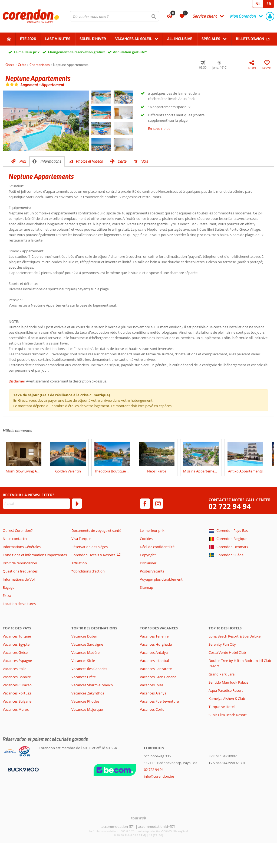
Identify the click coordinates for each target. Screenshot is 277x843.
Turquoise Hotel (222, 706)
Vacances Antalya (154, 652)
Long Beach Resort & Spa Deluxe (234, 636)
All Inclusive (179, 38)
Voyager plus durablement (161, 579)
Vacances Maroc (16, 709)
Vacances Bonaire (17, 676)
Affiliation (79, 563)
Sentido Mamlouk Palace (228, 682)
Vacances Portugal (17, 693)
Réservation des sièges (89, 546)
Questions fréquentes (20, 571)
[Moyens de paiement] (22, 769)
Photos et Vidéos (89, 161)
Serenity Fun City (222, 644)
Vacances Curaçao (17, 685)
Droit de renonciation (20, 563)
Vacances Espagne (17, 660)
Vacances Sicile (83, 660)
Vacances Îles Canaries (89, 668)
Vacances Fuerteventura (159, 701)
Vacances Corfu (152, 709)
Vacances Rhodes (85, 701)
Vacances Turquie (17, 636)
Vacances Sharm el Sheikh (92, 685)
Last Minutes (57, 38)
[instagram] (158, 503)
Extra (7, 595)
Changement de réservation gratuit (76, 52)
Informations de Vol (19, 579)
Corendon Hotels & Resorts (93, 554)
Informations (51, 161)
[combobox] (114, 16)
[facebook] (145, 503)
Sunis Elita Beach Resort (228, 714)
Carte (122, 161)
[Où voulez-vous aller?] (114, 16)
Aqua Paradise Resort (226, 690)
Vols (144, 161)
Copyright (148, 554)
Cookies (146, 538)
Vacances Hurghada (156, 644)
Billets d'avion (250, 38)
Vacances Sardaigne (87, 644)
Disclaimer (17, 381)
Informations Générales (22, 546)
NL (257, 3)
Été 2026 (28, 38)
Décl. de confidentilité (157, 546)
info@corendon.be (159, 776)
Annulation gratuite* (130, 52)
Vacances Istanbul (154, 660)
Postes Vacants (152, 571)
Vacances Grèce (15, 652)
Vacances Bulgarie (17, 701)
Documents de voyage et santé (96, 530)
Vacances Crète (83, 676)
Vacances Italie (14, 668)
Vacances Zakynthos (87, 693)
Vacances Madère (85, 652)
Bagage (8, 587)
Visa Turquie (81, 538)
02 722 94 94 (230, 506)
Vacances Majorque (87, 709)
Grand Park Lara (222, 674)
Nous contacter (15, 538)
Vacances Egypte (16, 644)
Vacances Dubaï (84, 636)
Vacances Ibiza (151, 685)
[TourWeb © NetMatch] (138, 817)
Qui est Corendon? (18, 530)
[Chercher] (154, 16)
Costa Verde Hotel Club (227, 652)
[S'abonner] (77, 503)
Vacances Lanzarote (156, 668)
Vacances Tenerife (154, 636)
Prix (22, 161)
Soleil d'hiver (93, 38)
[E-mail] (36, 503)
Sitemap (146, 587)
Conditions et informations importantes (35, 554)
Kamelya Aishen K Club (227, 698)
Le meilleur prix (26, 52)
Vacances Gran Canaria (158, 676)
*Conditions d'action (88, 571)
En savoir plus (159, 128)
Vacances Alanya (153, 693)
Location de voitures (19, 603)
